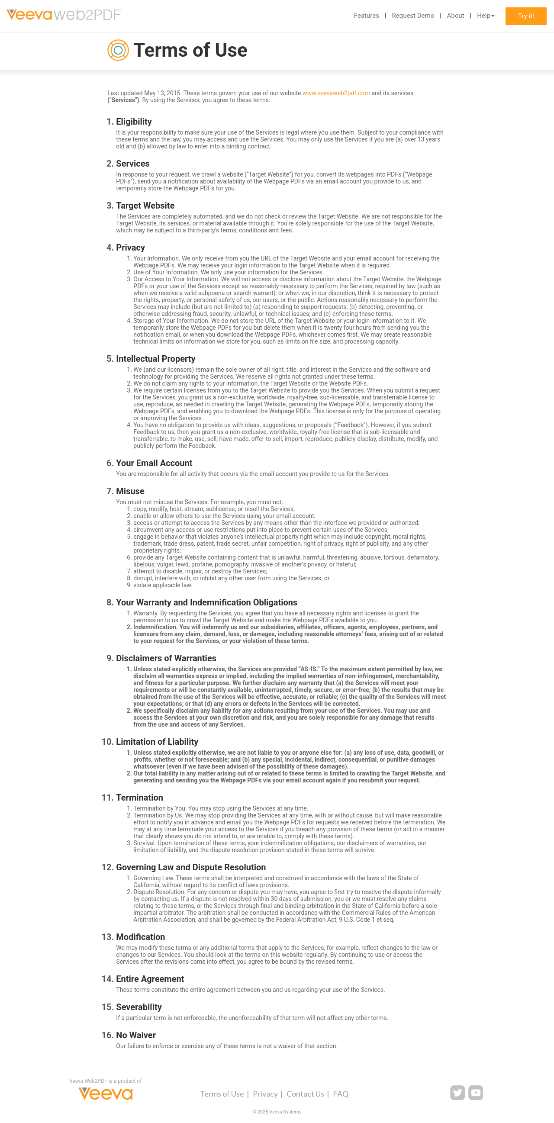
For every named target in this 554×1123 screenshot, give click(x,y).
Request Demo (413, 15)
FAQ (340, 1093)
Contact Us (305, 1093)
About (455, 15)
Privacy (265, 1093)
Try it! (526, 16)
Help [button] (486, 15)
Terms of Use (222, 1093)
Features (366, 15)
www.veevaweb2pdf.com (336, 93)
